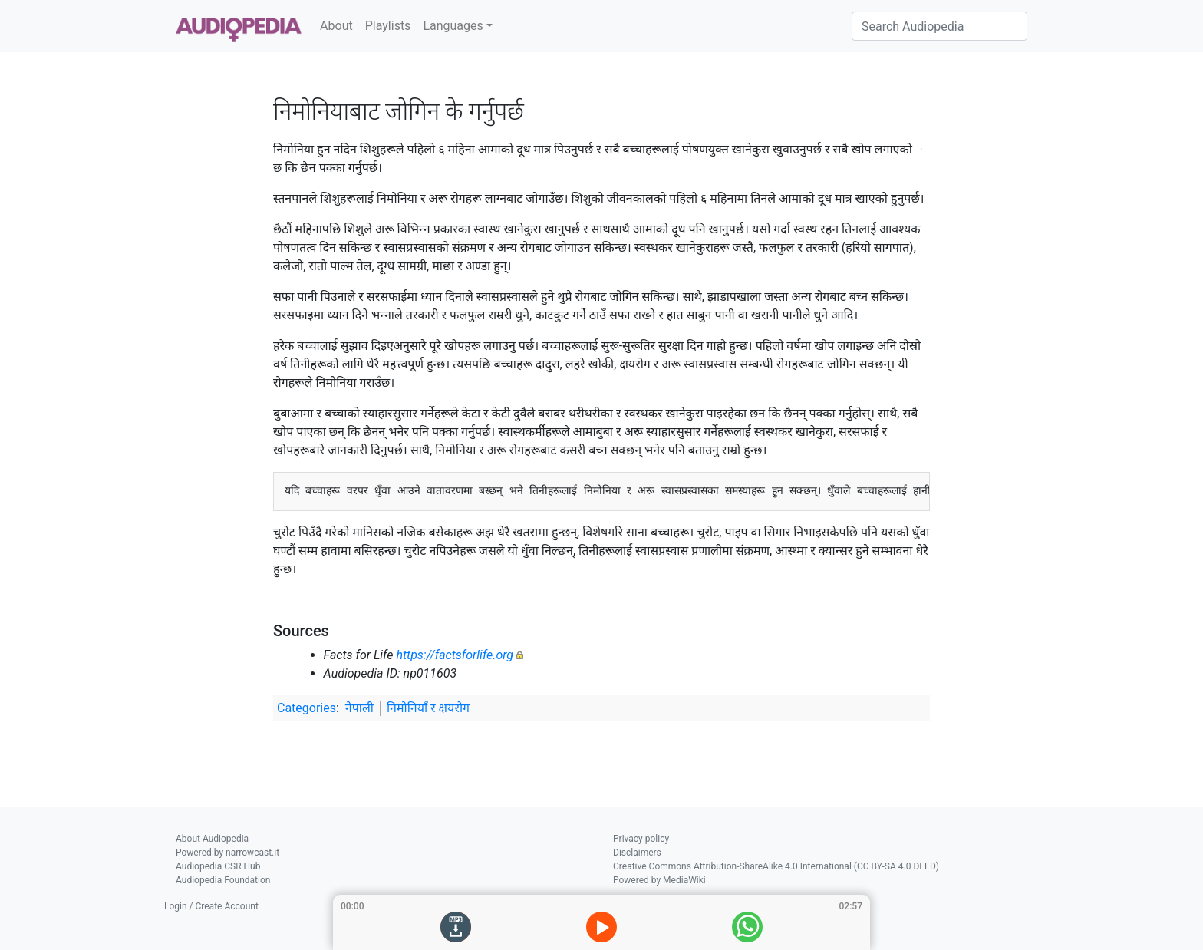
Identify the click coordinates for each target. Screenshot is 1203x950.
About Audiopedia (212, 838)
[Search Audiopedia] (939, 26)
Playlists (388, 25)
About (336, 25)
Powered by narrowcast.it (227, 852)
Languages (453, 25)
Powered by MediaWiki (659, 880)
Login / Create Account (211, 906)
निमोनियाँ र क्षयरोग (428, 708)
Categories (306, 708)
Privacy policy (641, 838)
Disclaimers (637, 852)
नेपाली (359, 708)
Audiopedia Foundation (223, 880)
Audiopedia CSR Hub (218, 866)
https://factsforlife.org (454, 655)
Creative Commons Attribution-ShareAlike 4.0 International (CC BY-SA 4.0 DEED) (776, 866)
